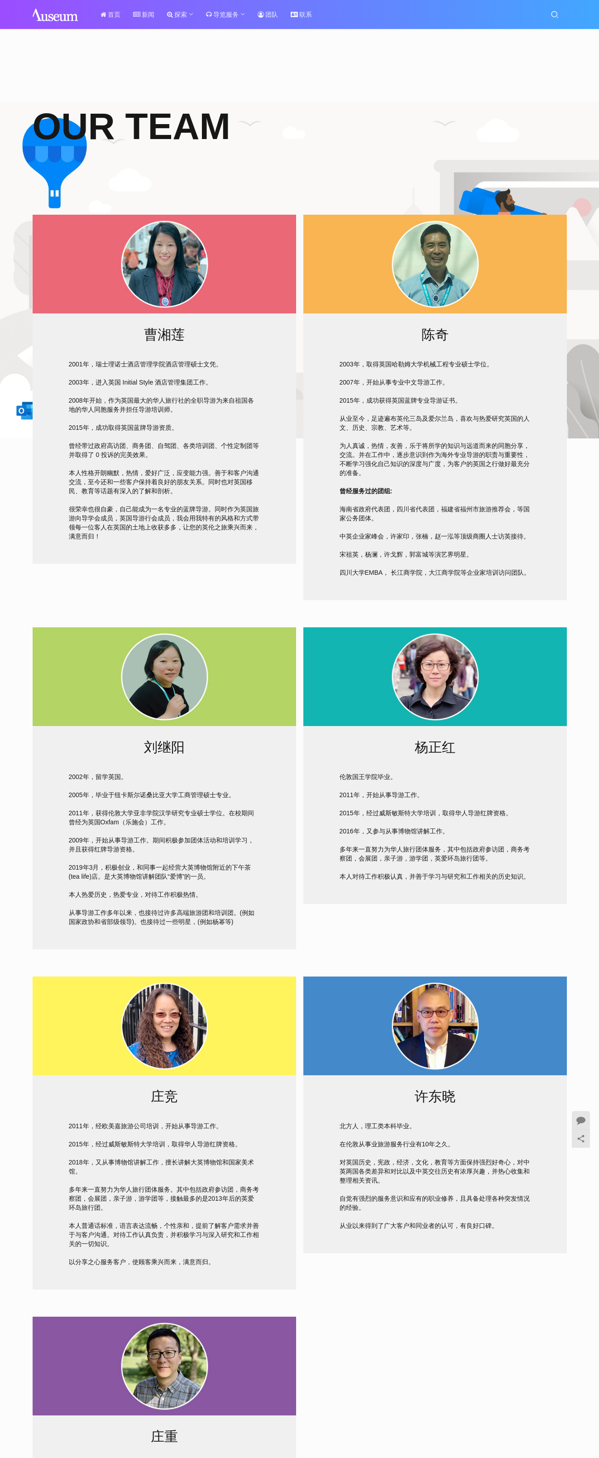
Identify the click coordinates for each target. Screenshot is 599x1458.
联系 (304, 14)
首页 (114, 14)
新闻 (147, 14)
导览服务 (225, 14)
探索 (180, 14)
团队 (271, 14)
